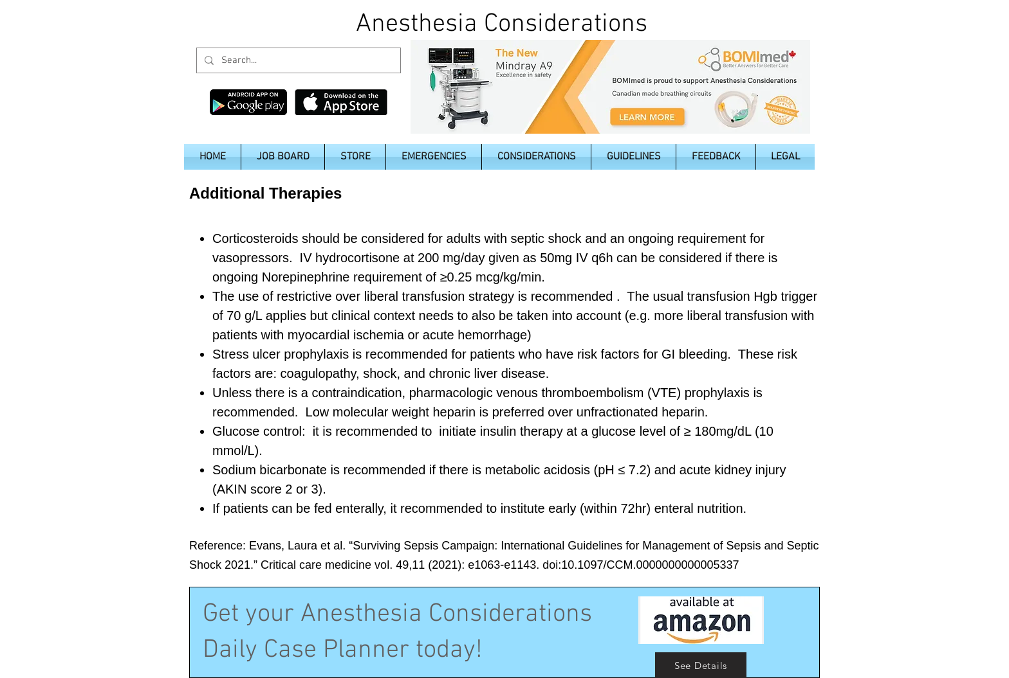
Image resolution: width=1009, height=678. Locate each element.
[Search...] (297, 60)
